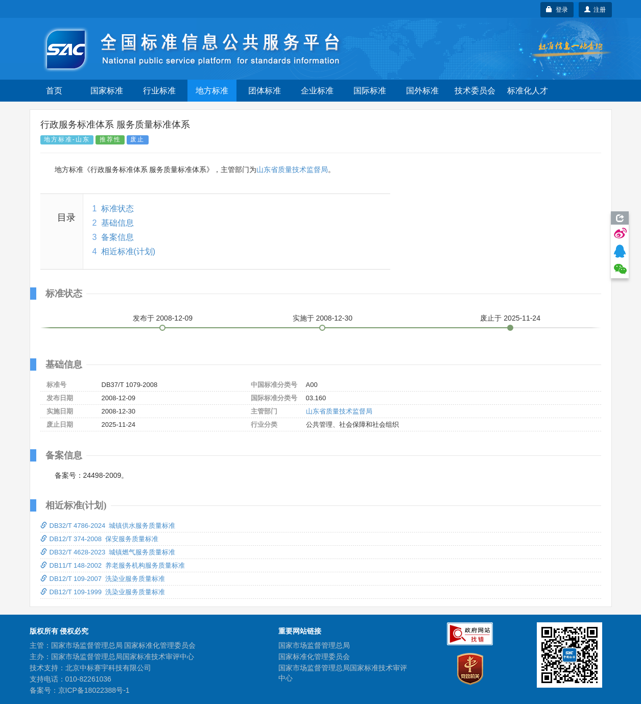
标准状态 (117, 208)
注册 (595, 9)
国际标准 (369, 90)
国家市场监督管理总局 (314, 645)
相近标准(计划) (128, 251)
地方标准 (212, 90)
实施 (323, 318)
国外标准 (422, 90)
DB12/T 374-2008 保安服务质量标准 (99, 539)
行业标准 (159, 90)
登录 (557, 9)
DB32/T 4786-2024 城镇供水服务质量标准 (108, 525)
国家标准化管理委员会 (314, 656)
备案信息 (117, 237)
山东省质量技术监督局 (292, 169)
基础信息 (117, 223)
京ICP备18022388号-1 (94, 690)
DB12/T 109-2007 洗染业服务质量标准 (102, 578)
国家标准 (106, 90)
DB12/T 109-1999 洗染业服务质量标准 (102, 592)
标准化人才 (527, 90)
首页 (54, 90)
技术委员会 (475, 90)
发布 (163, 318)
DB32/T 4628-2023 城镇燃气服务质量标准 (108, 552)
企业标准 (317, 90)
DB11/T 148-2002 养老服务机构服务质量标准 (112, 565)
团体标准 (264, 90)
